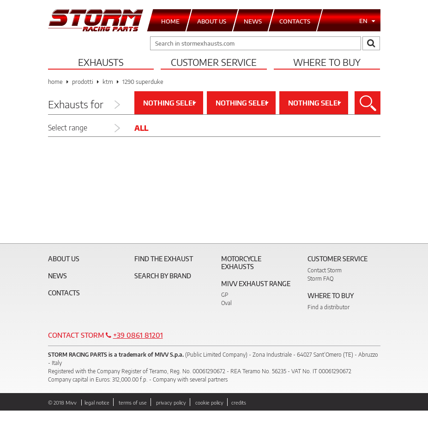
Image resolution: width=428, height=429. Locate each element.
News (57, 276)
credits (238, 402)
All (141, 128)
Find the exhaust (163, 259)
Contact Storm (324, 270)
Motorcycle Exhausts (241, 262)
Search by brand (162, 276)
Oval (226, 303)
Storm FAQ (320, 278)
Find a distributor (328, 307)
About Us (63, 259)
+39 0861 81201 (138, 335)
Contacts (64, 293)
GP (224, 294)
